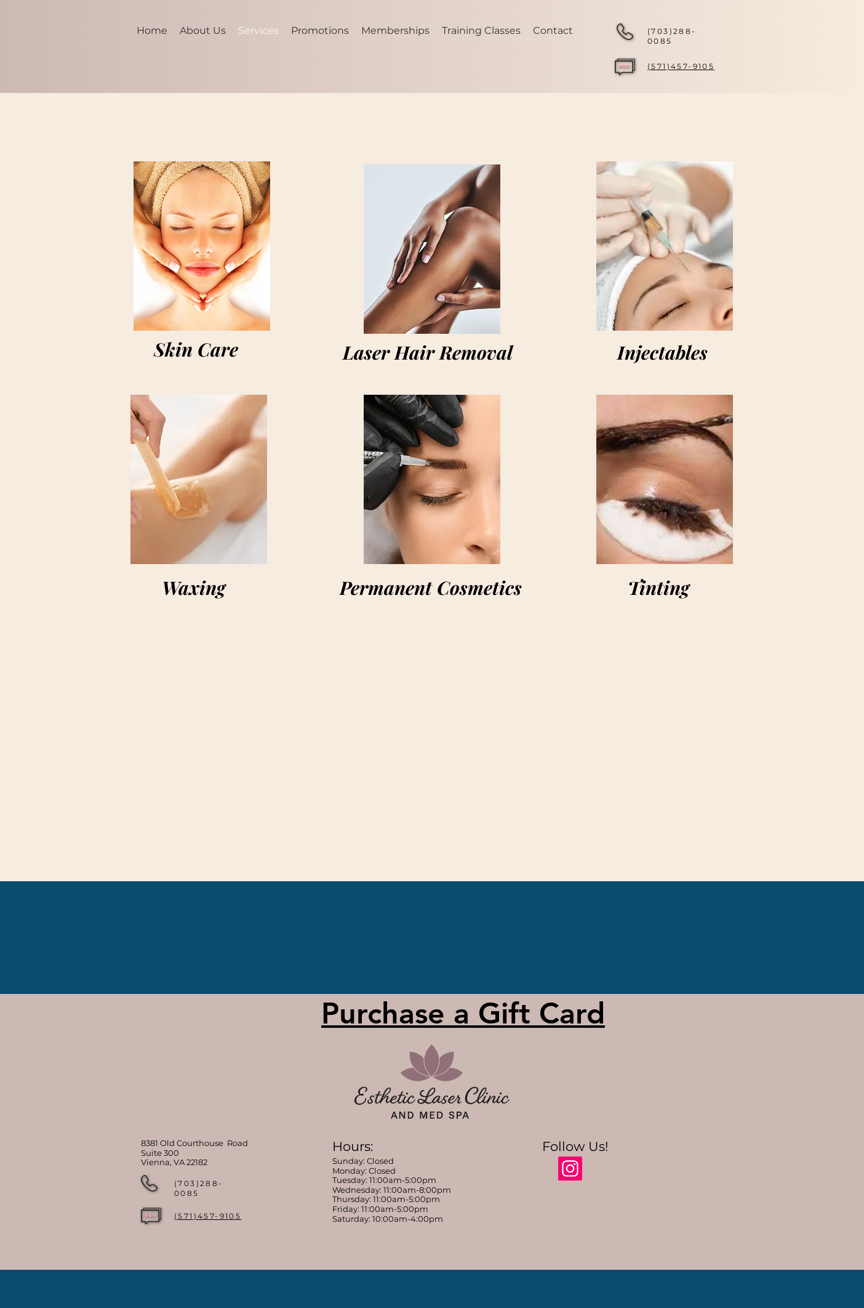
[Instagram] (570, 1169)
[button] (481, 31)
